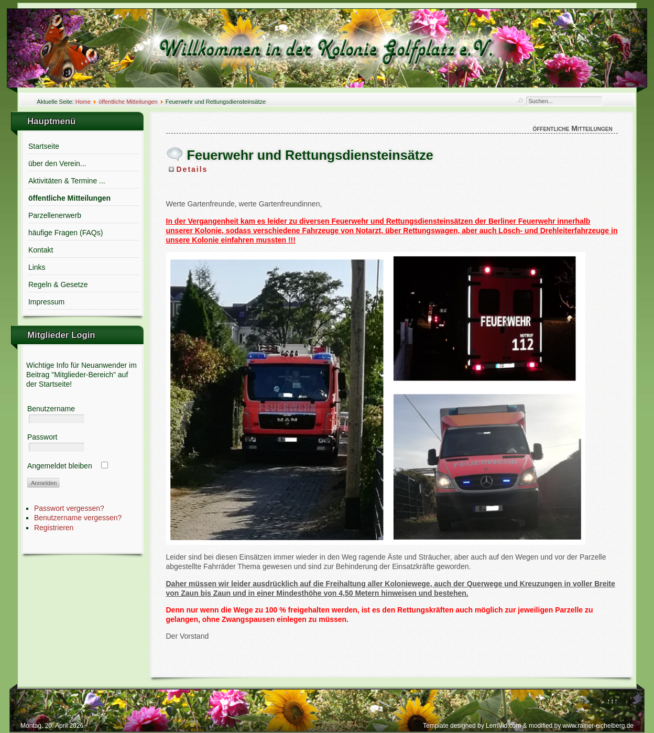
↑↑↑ (612, 701)
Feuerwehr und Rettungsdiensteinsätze (310, 155)
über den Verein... (57, 163)
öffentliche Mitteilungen (128, 102)
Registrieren (53, 527)
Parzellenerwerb (54, 215)
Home (83, 102)
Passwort (42, 437)
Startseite (43, 146)
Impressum (46, 302)
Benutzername (51, 408)
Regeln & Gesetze (58, 284)
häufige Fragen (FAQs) (65, 232)
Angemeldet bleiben (59, 466)
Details (192, 169)
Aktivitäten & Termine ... (66, 181)
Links (37, 267)
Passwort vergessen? (69, 508)
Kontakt (40, 250)
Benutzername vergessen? (78, 517)
